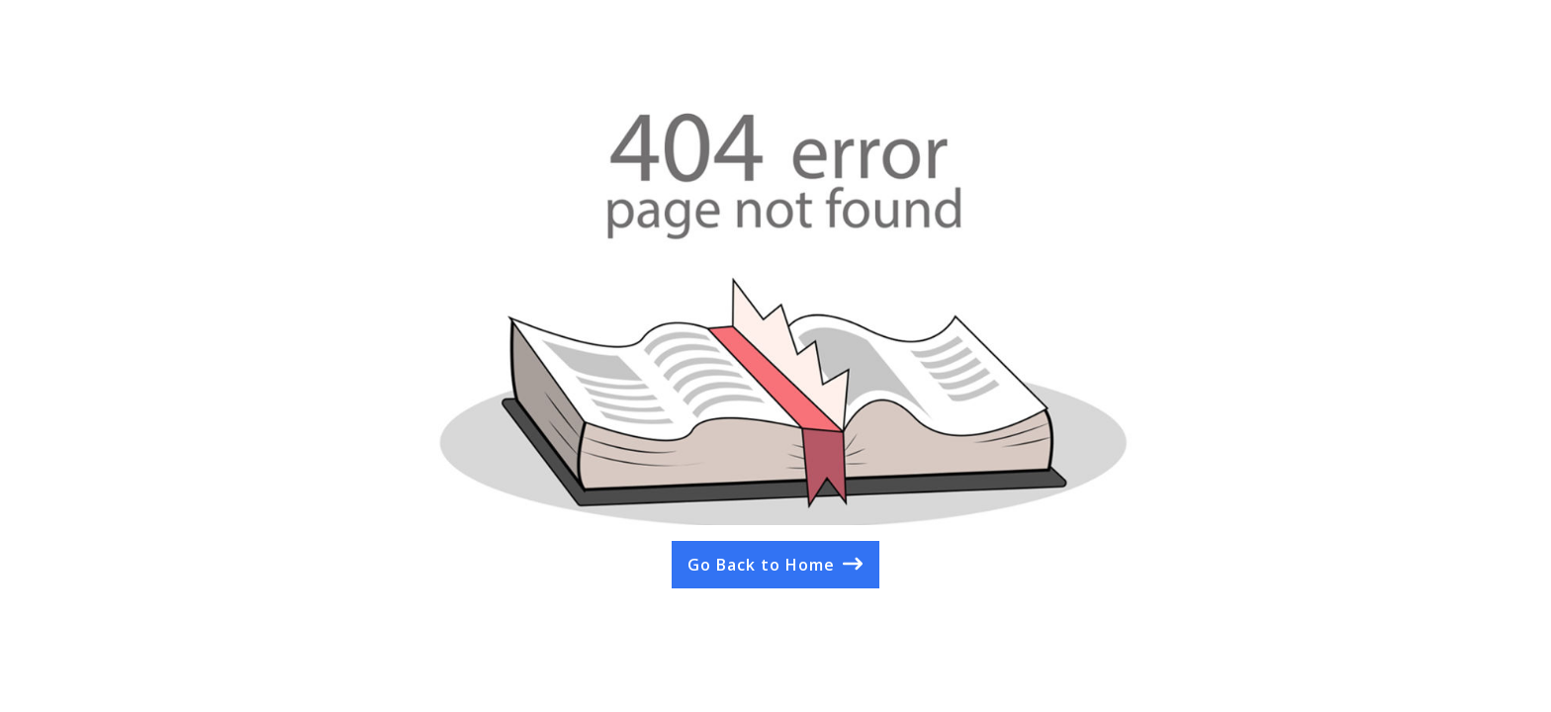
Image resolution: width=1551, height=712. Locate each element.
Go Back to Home (761, 565)
